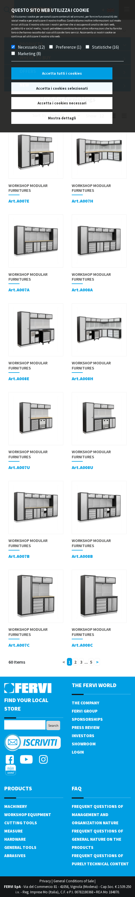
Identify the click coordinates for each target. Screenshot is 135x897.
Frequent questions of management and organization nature (97, 814)
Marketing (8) (29, 53)
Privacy (45, 881)
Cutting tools (20, 822)
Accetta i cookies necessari (62, 103)
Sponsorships (87, 719)
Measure (13, 831)
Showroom (84, 744)
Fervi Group (84, 711)
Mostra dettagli (62, 118)
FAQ (77, 788)
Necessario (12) (31, 47)
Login (78, 752)
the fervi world (94, 685)
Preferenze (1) (68, 47)
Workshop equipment (27, 814)
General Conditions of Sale (73, 881)
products (18, 788)
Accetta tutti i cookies (62, 73)
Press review (85, 727)
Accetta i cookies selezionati (62, 88)
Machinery (15, 806)
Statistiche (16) (105, 47)
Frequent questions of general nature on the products (97, 839)
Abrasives (15, 855)
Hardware (15, 839)
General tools (20, 847)
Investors (83, 735)
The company (85, 702)
